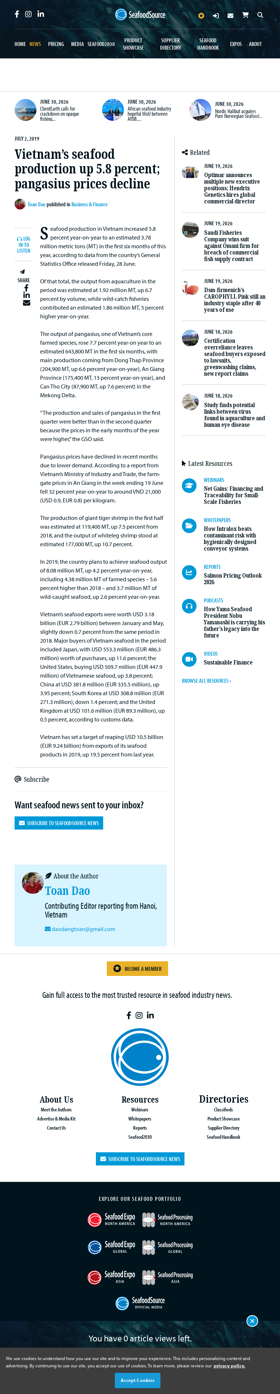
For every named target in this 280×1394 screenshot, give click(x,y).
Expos (236, 43)
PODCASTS (213, 600)
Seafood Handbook (208, 44)
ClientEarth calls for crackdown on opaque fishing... (59, 113)
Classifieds (223, 1109)
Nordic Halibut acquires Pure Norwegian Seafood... (238, 113)
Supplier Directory (170, 44)
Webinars (140, 1109)
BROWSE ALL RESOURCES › (206, 680)
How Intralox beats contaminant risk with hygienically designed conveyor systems (230, 539)
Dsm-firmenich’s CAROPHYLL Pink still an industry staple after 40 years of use (234, 300)
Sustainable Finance (228, 662)
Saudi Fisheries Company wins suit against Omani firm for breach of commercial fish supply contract (231, 246)
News (35, 43)
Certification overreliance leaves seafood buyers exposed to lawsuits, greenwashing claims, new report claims (234, 357)
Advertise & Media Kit (56, 1118)
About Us (56, 1099)
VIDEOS (211, 653)
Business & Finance (89, 204)
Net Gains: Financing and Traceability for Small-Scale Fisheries (233, 495)
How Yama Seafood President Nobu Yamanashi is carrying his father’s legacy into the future (234, 622)
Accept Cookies (138, 1380)
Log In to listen (23, 244)
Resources (140, 1099)
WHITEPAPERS (217, 520)
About (255, 43)
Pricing (56, 43)
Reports (139, 1126)
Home (20, 43)
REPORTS (212, 566)
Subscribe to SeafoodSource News (59, 823)
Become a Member (137, 968)
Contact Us (56, 1126)
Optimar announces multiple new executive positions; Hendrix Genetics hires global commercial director (232, 188)
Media (77, 43)
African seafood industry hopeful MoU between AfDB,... (149, 113)
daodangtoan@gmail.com (83, 928)
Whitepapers (140, 1118)
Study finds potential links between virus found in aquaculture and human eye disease (234, 415)
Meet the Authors (56, 1109)
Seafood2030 (101, 43)
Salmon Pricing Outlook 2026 (233, 578)
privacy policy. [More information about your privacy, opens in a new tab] (229, 1365)
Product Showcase (133, 44)
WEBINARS (214, 479)
